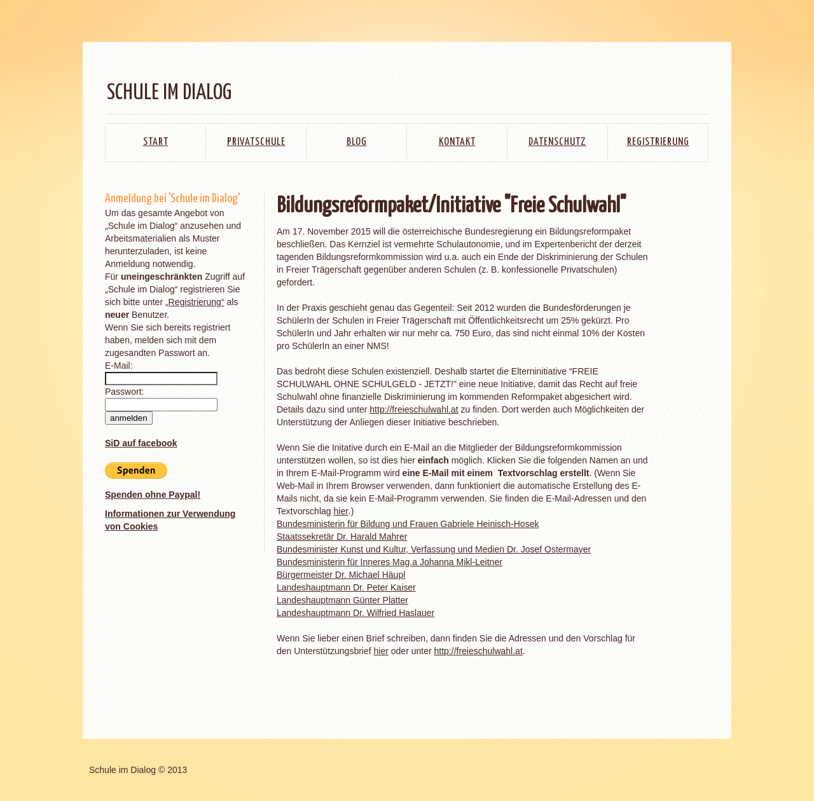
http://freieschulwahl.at (413, 409)
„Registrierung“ (194, 302)
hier (340, 511)
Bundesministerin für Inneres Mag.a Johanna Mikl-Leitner (389, 562)
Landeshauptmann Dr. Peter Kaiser (346, 587)
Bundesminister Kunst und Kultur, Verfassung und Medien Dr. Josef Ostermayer (434, 549)
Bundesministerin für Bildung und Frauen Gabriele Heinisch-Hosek (408, 524)
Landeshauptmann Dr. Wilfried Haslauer (355, 613)
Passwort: (124, 392)
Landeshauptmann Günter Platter (342, 600)
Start (156, 142)
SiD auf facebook (141, 443)
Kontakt (457, 142)
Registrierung (658, 142)
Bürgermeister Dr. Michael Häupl (341, 575)
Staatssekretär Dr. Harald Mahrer (342, 536)
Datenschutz (557, 142)
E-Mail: (119, 365)
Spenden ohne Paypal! (152, 494)
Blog (357, 142)
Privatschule (256, 142)
